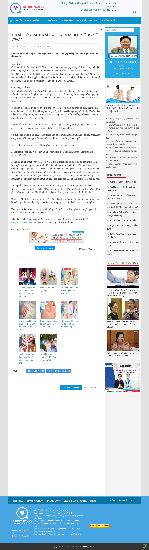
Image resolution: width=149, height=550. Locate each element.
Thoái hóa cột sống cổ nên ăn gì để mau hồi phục (47, 341)
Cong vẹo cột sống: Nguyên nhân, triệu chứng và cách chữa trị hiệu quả (118, 108)
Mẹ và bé (81, 20)
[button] (35, 20)
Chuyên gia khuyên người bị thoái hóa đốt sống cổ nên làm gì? (26, 343)
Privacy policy (34, 500)
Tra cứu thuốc (108, 20)
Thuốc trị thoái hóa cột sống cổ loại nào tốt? (66, 307)
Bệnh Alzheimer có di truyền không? (117, 144)
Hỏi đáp (93, 20)
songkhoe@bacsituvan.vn (23, 239)
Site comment (84, 407)
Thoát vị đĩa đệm (35, 390)
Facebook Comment (65, 407)
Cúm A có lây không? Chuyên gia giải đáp (120, 135)
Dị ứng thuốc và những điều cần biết (117, 125)
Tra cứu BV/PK (53, 500)
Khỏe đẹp (53, 20)
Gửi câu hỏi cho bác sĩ (43, 265)
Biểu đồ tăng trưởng (75, 500)
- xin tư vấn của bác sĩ (119, 237)
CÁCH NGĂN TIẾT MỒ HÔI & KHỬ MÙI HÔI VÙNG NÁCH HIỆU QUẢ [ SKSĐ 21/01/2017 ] (119, 276)
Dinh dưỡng (67, 20)
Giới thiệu (18, 500)
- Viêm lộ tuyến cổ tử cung (119, 219)
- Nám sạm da (115, 175)
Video (93, 500)
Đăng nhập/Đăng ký (122, 500)
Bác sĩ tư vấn (64, 546)
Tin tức (19, 20)
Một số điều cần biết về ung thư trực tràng (120, 147)
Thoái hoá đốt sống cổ (58, 390)
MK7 (68, 175)
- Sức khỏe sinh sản (116, 214)
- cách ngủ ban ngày (119, 232)
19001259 (47, 236)
